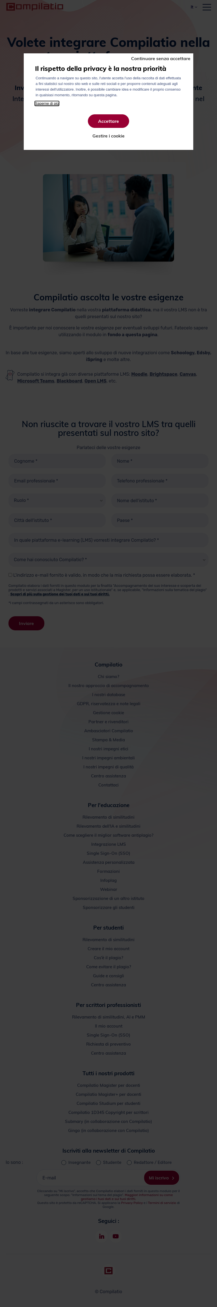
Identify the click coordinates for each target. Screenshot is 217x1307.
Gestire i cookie (108, 136)
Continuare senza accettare (160, 58)
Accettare (108, 121)
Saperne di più (47, 103)
